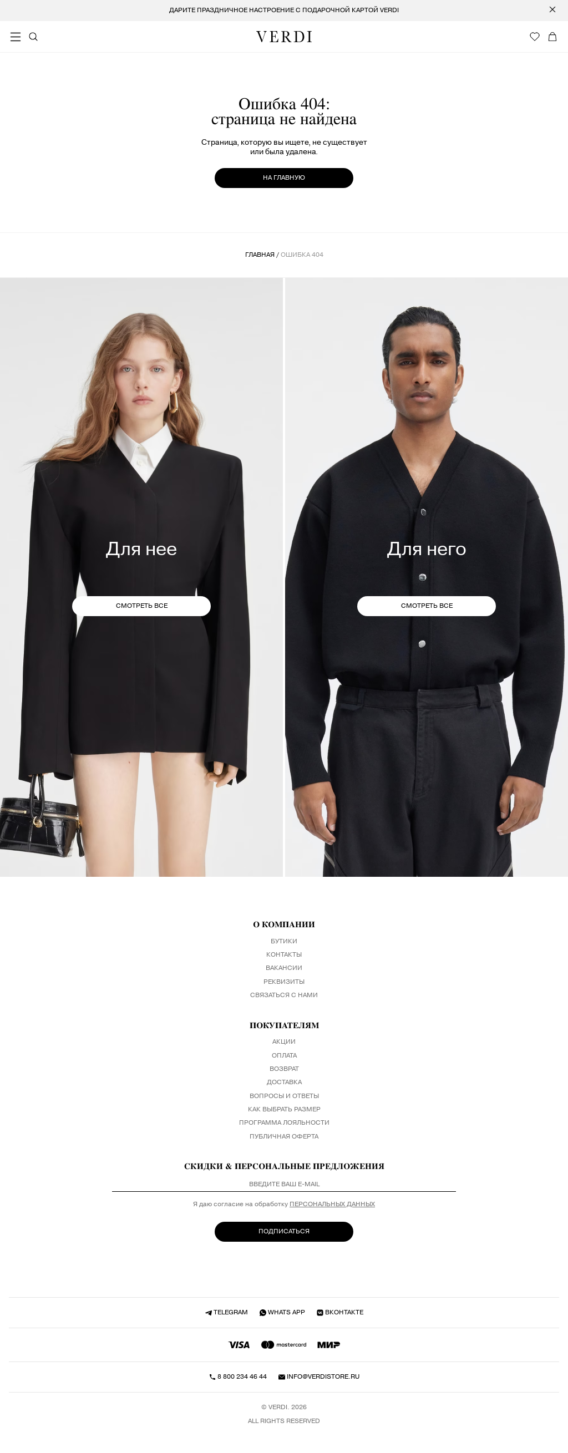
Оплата (284, 1056)
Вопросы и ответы (284, 1096)
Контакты (284, 955)
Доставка (284, 1082)
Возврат (284, 1069)
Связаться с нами (284, 995)
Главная (260, 255)
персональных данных (332, 1204)
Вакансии (284, 968)
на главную (284, 177)
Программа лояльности (284, 1123)
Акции (284, 1042)
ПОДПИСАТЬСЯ (284, 1231)
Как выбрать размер (284, 1110)
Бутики (284, 942)
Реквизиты (284, 982)
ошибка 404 (302, 255)
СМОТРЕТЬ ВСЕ (142, 606)
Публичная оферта (284, 1137)
